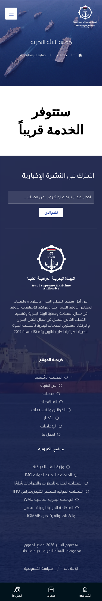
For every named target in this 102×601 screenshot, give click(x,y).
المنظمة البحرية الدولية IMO (51, 475)
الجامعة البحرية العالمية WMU (51, 499)
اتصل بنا (51, 434)
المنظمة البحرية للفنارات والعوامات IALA (51, 483)
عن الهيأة (51, 385)
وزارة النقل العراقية (51, 466)
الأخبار (51, 418)
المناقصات (51, 401)
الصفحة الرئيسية (51, 377)
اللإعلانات (51, 426)
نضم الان (51, 212)
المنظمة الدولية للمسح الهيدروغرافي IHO (51, 491)
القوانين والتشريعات (51, 409)
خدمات (51, 393)
